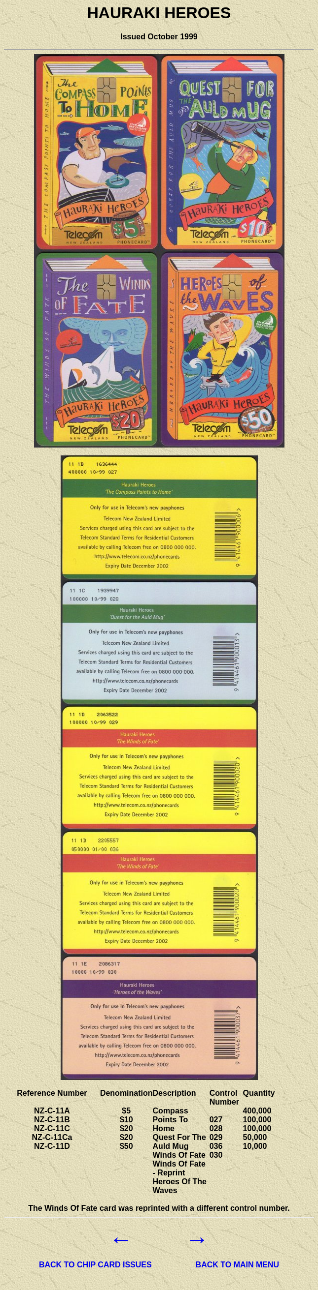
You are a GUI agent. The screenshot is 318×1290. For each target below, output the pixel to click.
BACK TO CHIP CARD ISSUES (95, 1264)
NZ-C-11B (52, 1119)
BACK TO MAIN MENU (237, 1264)
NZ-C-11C (52, 1128)
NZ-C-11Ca (52, 1137)
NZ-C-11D (52, 1146)
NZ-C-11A (52, 1111)
